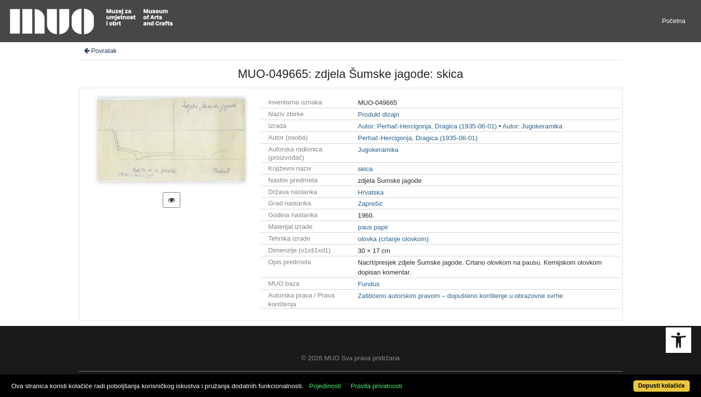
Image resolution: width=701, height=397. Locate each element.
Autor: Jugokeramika (532, 126)
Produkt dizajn (378, 114)
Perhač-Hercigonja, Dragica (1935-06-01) (418, 138)
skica (365, 169)
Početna (673, 21)
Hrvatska (371, 192)
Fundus (369, 284)
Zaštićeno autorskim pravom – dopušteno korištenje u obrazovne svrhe (460, 295)
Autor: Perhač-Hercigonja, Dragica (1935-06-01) (427, 126)
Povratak (100, 50)
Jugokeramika (378, 149)
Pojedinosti (325, 386)
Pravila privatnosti (376, 386)
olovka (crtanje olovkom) (393, 239)
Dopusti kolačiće (661, 385)
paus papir (373, 227)
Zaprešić (370, 203)
